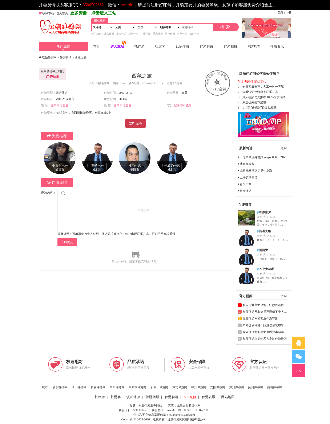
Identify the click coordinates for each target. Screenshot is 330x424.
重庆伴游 (158, 33)
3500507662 (93, 5)
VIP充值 (254, 46)
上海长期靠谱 (247, 177)
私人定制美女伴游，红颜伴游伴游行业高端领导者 (272, 305)
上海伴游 (121, 33)
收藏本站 (48, 13)
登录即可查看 (59, 105)
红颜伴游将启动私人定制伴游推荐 (262, 338)
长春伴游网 (98, 387)
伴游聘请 (206, 46)
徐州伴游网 (198, 387)
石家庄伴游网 (159, 387)
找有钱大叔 (246, 164)
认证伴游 (182, 46)
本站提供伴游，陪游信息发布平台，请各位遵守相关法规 (277, 325)
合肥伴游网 (60, 387)
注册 (288, 12)
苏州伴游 (182, 33)
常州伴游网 (117, 387)
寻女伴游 (244, 191)
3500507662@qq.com (182, 414)
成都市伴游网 (174, 83)
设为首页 (62, 13)
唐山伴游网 (79, 387)
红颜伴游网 (49, 57)
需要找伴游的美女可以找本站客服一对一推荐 (270, 332)
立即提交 (67, 242)
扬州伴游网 (255, 387)
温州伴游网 (236, 387)
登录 (280, 12)
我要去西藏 (102, 83)
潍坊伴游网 (179, 387)
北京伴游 (109, 33)
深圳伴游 (133, 33)
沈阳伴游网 (217, 387)
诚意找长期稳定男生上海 (255, 170)
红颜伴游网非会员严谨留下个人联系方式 (267, 311)
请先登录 (144, 210)
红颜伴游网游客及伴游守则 (258, 318)
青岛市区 (244, 184)
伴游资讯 (277, 46)
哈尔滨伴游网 (137, 387)
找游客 (160, 46)
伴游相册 (230, 46)
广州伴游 (146, 33)
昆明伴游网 (274, 387)
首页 (96, 46)
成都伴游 (194, 33)
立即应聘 (135, 123)
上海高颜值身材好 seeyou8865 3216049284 (266, 157)
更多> (284, 148)
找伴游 (139, 46)
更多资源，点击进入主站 (93, 13)
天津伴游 (170, 33)
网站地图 (228, 397)
